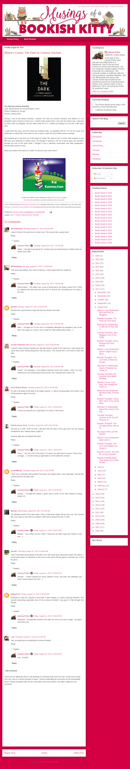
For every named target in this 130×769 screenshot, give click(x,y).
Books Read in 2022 (103, 193)
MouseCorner (27, 215)
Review (36, 215)
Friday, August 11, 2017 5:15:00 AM (35, 594)
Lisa (12, 637)
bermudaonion (17, 229)
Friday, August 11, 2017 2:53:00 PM (47, 490)
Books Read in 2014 (103, 218)
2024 (97, 263)
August (101, 307)
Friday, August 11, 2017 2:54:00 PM (47, 530)
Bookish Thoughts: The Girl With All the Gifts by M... (108, 425)
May (100, 474)
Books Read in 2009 (103, 233)
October (101, 300)
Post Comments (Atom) (49, 762)
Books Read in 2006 (103, 243)
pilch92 (14, 307)
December (102, 292)
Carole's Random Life (20, 345)
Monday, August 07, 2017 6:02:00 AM (38, 229)
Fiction (18, 215)
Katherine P (16, 594)
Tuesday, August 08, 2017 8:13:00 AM (42, 387)
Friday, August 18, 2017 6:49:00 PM (47, 654)
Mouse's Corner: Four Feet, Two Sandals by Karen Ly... (107, 384)
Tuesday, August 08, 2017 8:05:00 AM (48, 367)
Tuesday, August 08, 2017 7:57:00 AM (48, 246)
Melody (14, 511)
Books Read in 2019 (103, 202)
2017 (12, 215)
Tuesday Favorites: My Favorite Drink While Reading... (106, 376)
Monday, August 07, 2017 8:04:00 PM (44, 345)
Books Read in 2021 (103, 196)
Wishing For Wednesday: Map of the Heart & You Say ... (108, 409)
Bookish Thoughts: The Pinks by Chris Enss (106, 319)
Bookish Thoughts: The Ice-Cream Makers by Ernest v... (107, 446)
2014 (97, 501)
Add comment (11, 671)
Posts (97, 174)
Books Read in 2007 (103, 240)
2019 (97, 282)
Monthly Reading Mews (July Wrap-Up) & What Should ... (108, 460)
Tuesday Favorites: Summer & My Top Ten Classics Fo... (107, 417)
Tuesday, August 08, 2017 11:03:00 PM (38, 471)
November (102, 296)
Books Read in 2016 (103, 212)
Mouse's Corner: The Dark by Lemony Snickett (108, 453)
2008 (97, 523)
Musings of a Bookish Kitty (31, 204)
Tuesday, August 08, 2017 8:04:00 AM (48, 324)
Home (44, 753)
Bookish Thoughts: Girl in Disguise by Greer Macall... (107, 343)
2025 (97, 259)
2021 (97, 274)
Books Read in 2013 (103, 221)
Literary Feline (23, 246)
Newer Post (9, 753)
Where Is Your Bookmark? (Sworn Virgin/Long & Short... (108, 351)
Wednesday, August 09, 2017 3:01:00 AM (34, 511)
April (100, 478)
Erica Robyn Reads (19, 387)
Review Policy (13, 39)
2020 (97, 278)
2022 (97, 270)
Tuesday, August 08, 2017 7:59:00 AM (48, 284)
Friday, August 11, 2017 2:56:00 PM (47, 616)
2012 (97, 509)
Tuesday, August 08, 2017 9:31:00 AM (43, 425)
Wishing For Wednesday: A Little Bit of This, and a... (107, 326)
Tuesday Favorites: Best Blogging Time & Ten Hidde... (107, 335)
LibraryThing (97, 146)
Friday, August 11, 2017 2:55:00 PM (47, 573)
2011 (97, 512)
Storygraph (97, 137)
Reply (13, 236)
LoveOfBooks (16, 471)
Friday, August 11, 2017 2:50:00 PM (47, 407)
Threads (95, 150)
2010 (97, 516)
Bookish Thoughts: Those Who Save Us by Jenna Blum (108, 401)
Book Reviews (30, 39)
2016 (97, 494)
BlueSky (95, 154)
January (101, 489)
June (100, 471)
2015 (97, 498)
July (99, 467)
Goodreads (97, 141)
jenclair (14, 551)
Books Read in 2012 (103, 224)
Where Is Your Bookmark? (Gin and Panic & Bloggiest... (108, 312)
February (102, 486)
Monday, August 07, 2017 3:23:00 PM (32, 307)
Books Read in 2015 (103, 215)
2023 (97, 267)
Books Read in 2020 (103, 199)
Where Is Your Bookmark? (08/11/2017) (108, 439)
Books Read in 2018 (103, 205)
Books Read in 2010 (103, 230)
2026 (97, 256)
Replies (16, 241)
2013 (97, 505)
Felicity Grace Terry (19, 425)
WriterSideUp (16, 266)
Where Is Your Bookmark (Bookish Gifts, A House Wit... (108, 392)
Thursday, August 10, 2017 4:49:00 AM (33, 551)
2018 (97, 285)
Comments (99, 178)
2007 (97, 527)
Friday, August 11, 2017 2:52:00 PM (47, 450)
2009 (97, 520)
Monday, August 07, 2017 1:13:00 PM (37, 266)
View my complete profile (102, 91)
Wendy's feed (28, 207)
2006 (97, 531)
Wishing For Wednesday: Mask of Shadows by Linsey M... (107, 368)
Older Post (79, 753)
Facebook (96, 159)
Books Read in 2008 (103, 236)
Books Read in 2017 (103, 208)
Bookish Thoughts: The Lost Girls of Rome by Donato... (107, 359)
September (102, 303)
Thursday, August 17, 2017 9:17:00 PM (30, 637)
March (100, 482)
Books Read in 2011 (103, 227)
